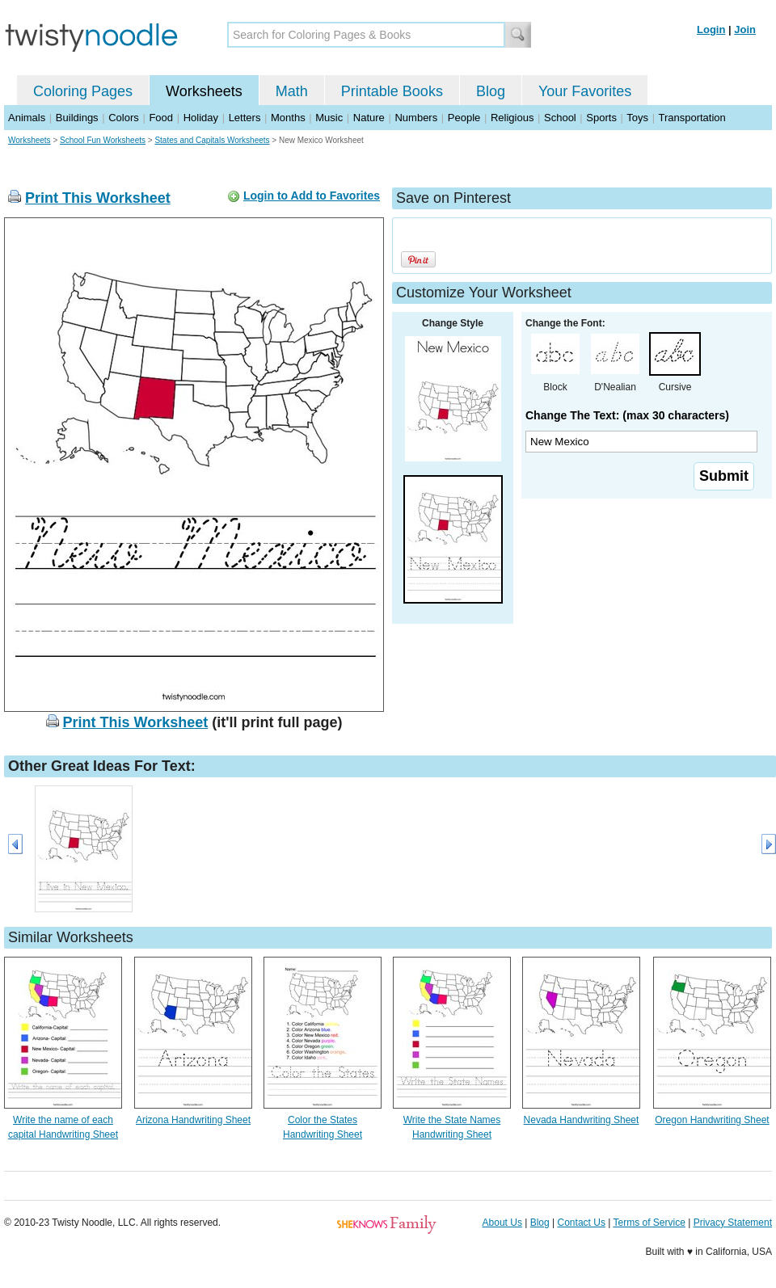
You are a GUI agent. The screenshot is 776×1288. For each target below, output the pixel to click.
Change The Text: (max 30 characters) (627, 415)
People (464, 118)
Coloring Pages (83, 91)
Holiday (200, 118)
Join (745, 29)
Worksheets (204, 91)
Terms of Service (649, 1222)
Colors (123, 118)
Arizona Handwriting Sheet (193, 1120)
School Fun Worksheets (103, 140)
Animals (26, 118)
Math (292, 91)
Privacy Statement (733, 1222)
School (560, 118)
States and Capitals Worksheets (211, 140)
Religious (512, 118)
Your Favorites (584, 91)
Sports (601, 118)
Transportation (691, 118)
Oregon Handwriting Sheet (712, 1120)
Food (161, 118)
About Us (502, 1222)
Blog (490, 91)
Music (329, 118)
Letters (245, 118)
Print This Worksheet (98, 198)
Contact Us (581, 1222)
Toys (637, 118)
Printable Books (392, 91)
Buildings (77, 118)
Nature (369, 118)
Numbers (415, 118)
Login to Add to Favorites (311, 195)
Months (288, 118)
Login (711, 29)
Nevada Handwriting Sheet (581, 1120)
